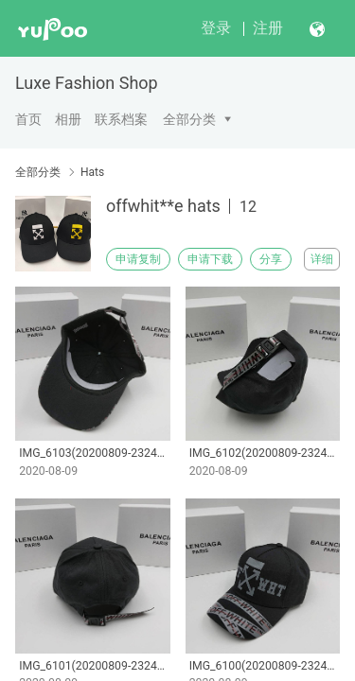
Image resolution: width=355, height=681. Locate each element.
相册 (68, 119)
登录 (216, 28)
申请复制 (138, 259)
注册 (268, 28)
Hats (92, 172)
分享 (270, 259)
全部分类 (189, 119)
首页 (28, 119)
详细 (322, 259)
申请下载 (210, 259)
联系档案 (121, 119)
